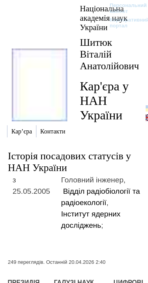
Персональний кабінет (124, 8)
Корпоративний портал (124, 23)
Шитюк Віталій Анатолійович (109, 54)
